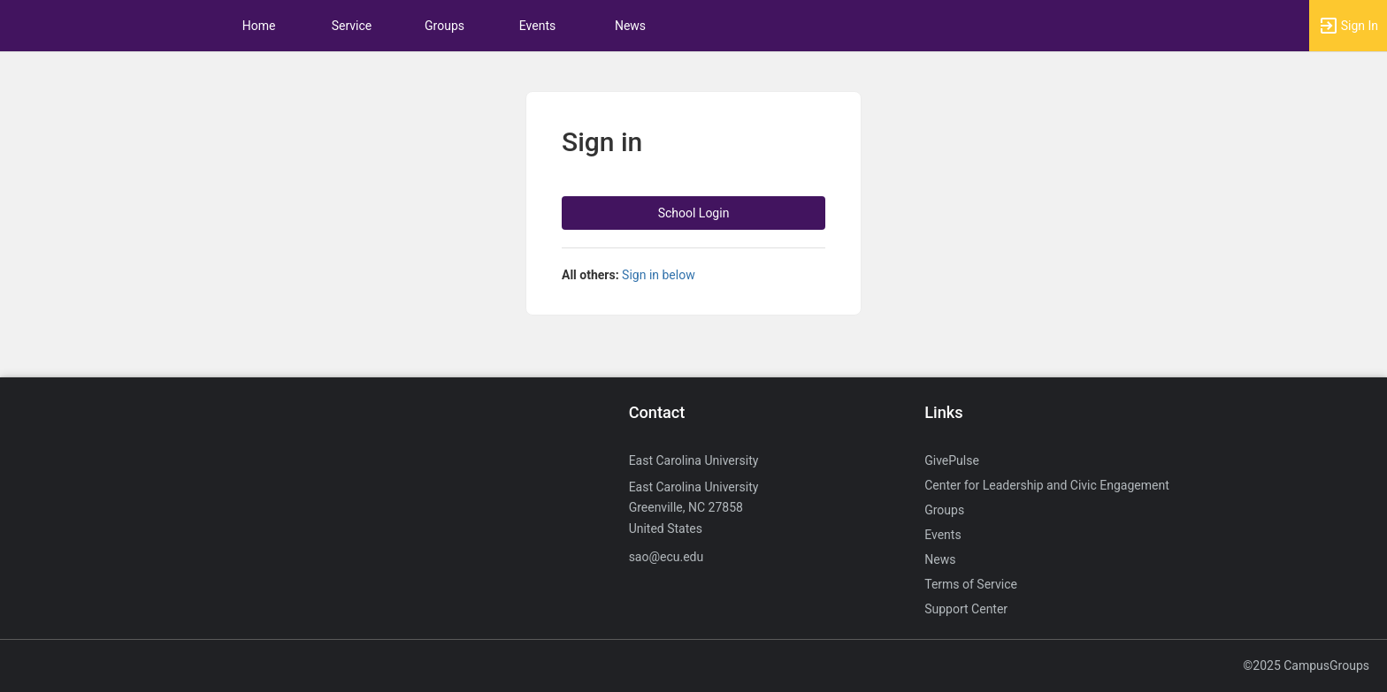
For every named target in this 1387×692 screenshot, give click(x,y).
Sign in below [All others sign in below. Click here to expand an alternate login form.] (658, 275)
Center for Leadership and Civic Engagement (1046, 485)
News (630, 26)
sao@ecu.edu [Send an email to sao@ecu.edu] (666, 557)
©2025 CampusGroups (1306, 665)
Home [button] (259, 26)
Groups (444, 26)
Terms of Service (970, 584)
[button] (1348, 25)
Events (537, 26)
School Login (694, 213)
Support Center (966, 609)
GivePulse (951, 460)
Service (352, 26)
